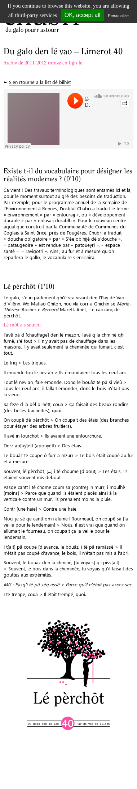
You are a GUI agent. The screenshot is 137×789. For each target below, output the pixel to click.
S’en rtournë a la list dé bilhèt (40, 82)
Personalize (118, 15)
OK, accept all (83, 15)
